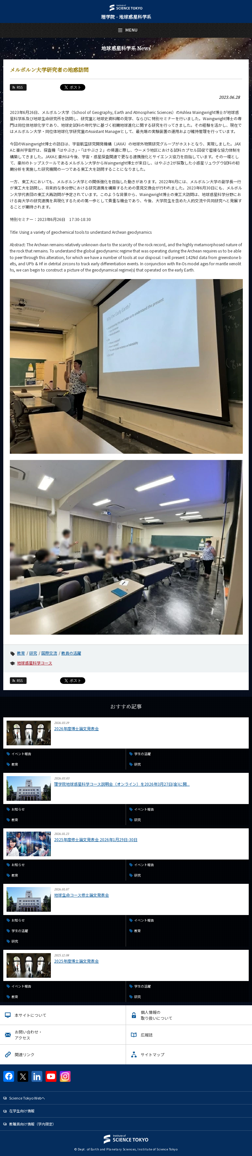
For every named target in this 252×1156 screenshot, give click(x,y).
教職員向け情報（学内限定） (32, 1123)
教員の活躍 (71, 653)
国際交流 (49, 653)
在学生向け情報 (21, 1110)
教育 (21, 653)
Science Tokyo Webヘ (27, 1098)
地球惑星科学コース (34, 662)
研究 (33, 653)
